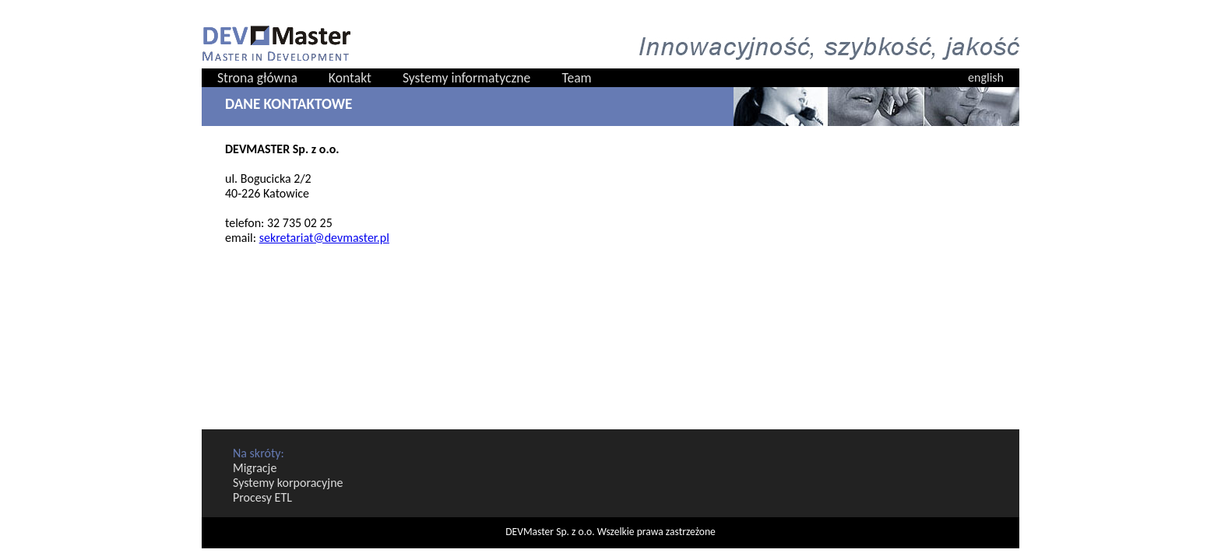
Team (576, 77)
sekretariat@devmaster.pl (324, 237)
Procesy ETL (262, 497)
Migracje (254, 467)
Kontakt (350, 77)
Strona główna (257, 77)
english (986, 77)
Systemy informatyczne (466, 77)
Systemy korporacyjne (288, 482)
